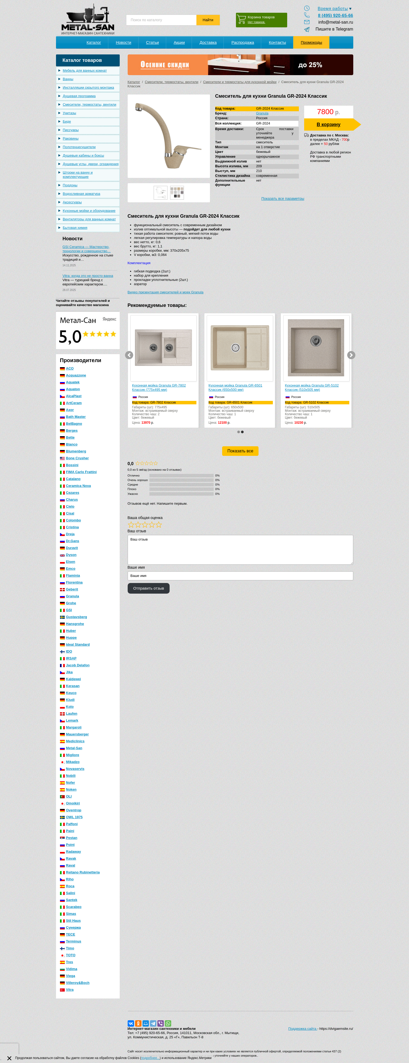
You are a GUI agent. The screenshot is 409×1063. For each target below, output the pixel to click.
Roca (67, 886)
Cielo (67, 506)
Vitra (67, 990)
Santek (69, 900)
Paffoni (69, 824)
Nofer (67, 783)
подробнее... (150, 1058)
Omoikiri (70, 803)
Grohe (68, 603)
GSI (66, 610)
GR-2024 (263, 123)
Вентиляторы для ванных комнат (89, 219)
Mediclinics (72, 741)
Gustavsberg (73, 617)
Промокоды (311, 42)
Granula (69, 596)
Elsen (67, 562)
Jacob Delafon (75, 665)
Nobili (68, 776)
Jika (66, 672)
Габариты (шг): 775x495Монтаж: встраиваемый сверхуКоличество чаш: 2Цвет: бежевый (164, 410)
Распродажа (242, 42)
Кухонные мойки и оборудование (89, 211)
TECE (67, 934)
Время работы (333, 8)
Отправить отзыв (148, 588)
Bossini (69, 465)
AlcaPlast (71, 396)
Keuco (68, 693)
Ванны (68, 79)
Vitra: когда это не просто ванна (88, 276)
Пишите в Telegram (332, 29)
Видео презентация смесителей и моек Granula (166, 292)
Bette (67, 437)
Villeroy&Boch (75, 983)
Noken (68, 789)
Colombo (70, 520)
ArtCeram (71, 403)
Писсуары (71, 130)
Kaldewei (70, 679)
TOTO (68, 955)
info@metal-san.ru (335, 22)
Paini (67, 831)
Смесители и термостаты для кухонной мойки (239, 82)
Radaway (70, 852)
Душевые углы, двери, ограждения (91, 164)
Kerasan (70, 686)
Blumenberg (73, 451)
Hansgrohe (72, 624)
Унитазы (69, 113)
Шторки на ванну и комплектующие (78, 174)
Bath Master (73, 417)
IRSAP (68, 658)
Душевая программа (79, 96)
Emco (67, 569)
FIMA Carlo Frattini (78, 472)
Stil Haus (70, 921)
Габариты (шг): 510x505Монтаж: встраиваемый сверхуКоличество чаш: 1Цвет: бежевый (317, 410)
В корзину (328, 124)
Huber (68, 631)
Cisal (67, 513)
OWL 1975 (71, 817)
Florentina (71, 582)
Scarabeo (71, 907)
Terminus (70, 941)
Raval (67, 865)
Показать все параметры (282, 198)
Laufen (69, 713)
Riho (67, 879)
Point (67, 845)
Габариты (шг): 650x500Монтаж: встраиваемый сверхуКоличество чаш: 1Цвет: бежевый (241, 410)
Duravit (69, 548)
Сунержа (70, 927)
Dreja (67, 534)
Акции (179, 42)
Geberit (69, 589)
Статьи (152, 42)
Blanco (69, 444)
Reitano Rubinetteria (80, 872)
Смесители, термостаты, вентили (89, 104)
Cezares (69, 493)
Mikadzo (70, 762)
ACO (67, 368)
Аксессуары (72, 202)
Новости (123, 42)
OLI (66, 796)
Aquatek (70, 382)
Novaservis (72, 769)
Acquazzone (73, 375)
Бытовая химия (75, 228)
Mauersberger (74, 734)
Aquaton (70, 389)
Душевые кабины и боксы (83, 155)
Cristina (69, 527)
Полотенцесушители (79, 147)
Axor (67, 410)
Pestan (69, 838)
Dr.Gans (69, 541)
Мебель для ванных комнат (85, 70)
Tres (66, 962)
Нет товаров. (256, 22)
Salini (67, 893)
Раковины (71, 138)
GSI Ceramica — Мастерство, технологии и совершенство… (87, 249)
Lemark (69, 720)
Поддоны (70, 185)
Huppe (68, 638)
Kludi (67, 700)
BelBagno (71, 424)
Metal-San (71, 748)
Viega (67, 976)
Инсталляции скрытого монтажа (88, 87)
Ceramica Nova (75, 486)
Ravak (68, 858)
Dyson (68, 555)
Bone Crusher (74, 458)
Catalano (70, 479)
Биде (67, 121)
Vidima (68, 969)
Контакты (277, 42)
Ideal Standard (75, 644)
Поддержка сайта (302, 1029)
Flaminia (70, 575)
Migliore (69, 755)
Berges (69, 430)
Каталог (94, 42)
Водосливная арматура (81, 194)
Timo (67, 948)
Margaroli (71, 727)
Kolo (67, 707)
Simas (68, 914)
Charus (69, 500)
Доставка (208, 42)
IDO (66, 651)
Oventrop (70, 810)
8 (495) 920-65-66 (335, 15)
